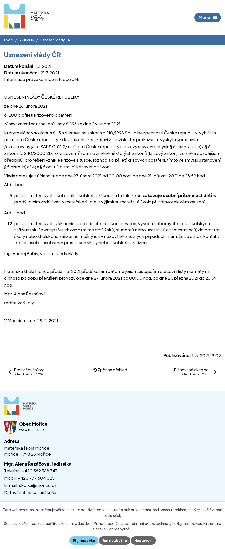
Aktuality (26, 40)
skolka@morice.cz (38, 485)
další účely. (114, 515)
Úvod (8, 40)
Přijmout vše (84, 540)
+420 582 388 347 (40, 470)
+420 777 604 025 (36, 478)
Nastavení (143, 540)
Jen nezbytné (114, 540)
